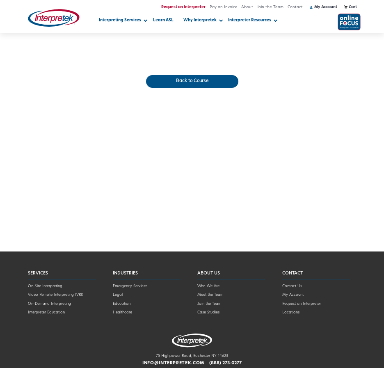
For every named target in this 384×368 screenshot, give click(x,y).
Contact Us (292, 286)
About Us (208, 273)
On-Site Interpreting (45, 286)
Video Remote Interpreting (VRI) (55, 295)
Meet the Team (210, 295)
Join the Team (270, 7)
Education (121, 304)
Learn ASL (163, 20)
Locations (290, 312)
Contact (295, 7)
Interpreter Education (46, 312)
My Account (293, 295)
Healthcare (122, 312)
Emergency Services (130, 286)
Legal (118, 295)
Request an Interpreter (183, 7)
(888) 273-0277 (225, 363)
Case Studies (208, 312)
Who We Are (208, 286)
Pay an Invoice (224, 7)
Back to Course (192, 81)
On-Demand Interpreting (49, 304)
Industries (125, 273)
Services (38, 273)
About (247, 7)
